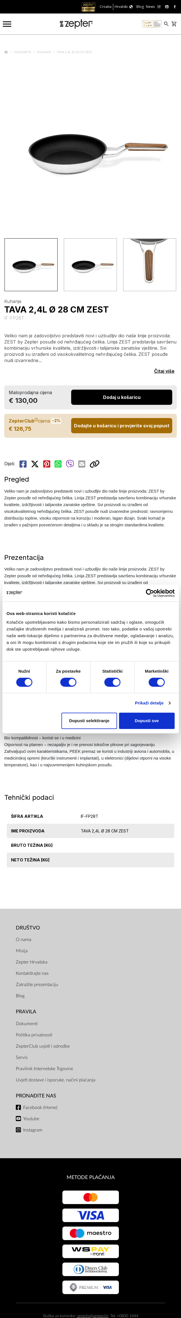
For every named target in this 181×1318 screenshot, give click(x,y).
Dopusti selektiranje (89, 720)
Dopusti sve (147, 720)
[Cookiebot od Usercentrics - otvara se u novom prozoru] (150, 593)
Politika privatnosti (34, 1035)
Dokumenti (27, 1023)
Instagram (32, 1130)
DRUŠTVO (28, 928)
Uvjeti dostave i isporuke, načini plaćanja (55, 1080)
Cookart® (23, 52)
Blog (20, 996)
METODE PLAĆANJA (91, 1177)
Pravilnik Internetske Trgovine (44, 1068)
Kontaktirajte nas (32, 973)
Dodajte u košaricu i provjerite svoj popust (121, 425)
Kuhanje (44, 52)
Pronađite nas (36, 1096)
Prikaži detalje (149, 702)
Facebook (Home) (40, 1107)
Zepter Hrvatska (31, 962)
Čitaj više (164, 371)
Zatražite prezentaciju (37, 984)
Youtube (31, 1119)
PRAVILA (26, 1011)
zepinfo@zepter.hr (92, 1316)
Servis (22, 1057)
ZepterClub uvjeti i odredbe (43, 1046)
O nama (23, 939)
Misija (22, 951)
